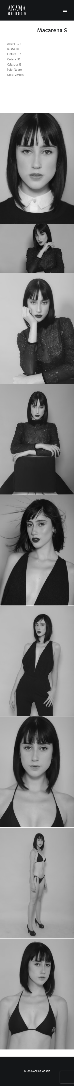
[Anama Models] (16, 10)
